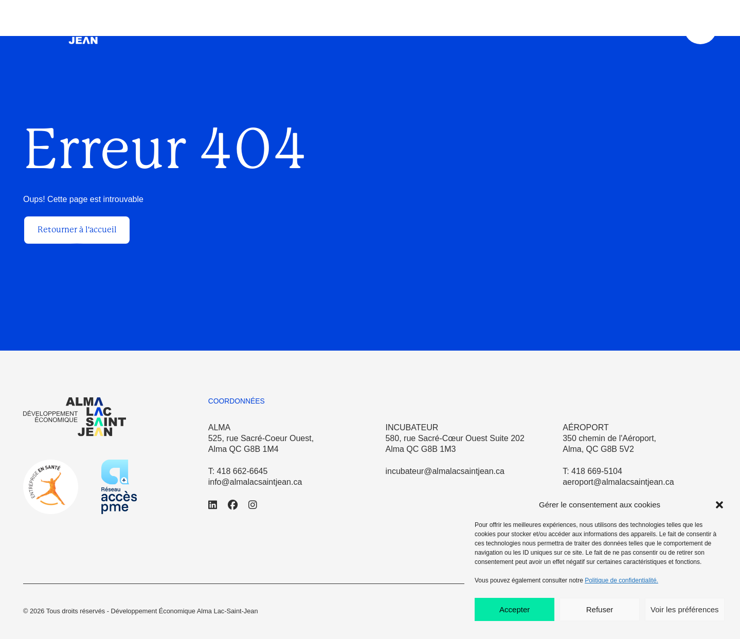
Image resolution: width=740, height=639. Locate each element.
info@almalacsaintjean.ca (255, 482)
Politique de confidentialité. (621, 580)
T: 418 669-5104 (592, 471)
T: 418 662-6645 (238, 471)
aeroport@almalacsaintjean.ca (618, 482)
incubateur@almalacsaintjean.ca (444, 471)
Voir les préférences (685, 609)
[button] (719, 505)
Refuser (599, 609)
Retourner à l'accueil (77, 229)
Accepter (514, 609)
